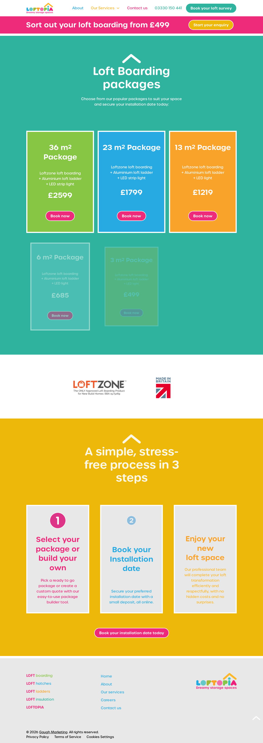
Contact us (137, 8)
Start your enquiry (211, 24)
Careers (108, 700)
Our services (112, 692)
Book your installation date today (131, 632)
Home (106, 676)
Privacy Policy (37, 737)
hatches (38, 683)
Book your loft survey (211, 8)
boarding (39, 675)
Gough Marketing (53, 732)
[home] (39, 8)
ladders (38, 691)
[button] (105, 8)
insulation (40, 699)
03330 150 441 (168, 8)
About (78, 8)
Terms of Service (67, 737)
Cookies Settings (100, 737)
